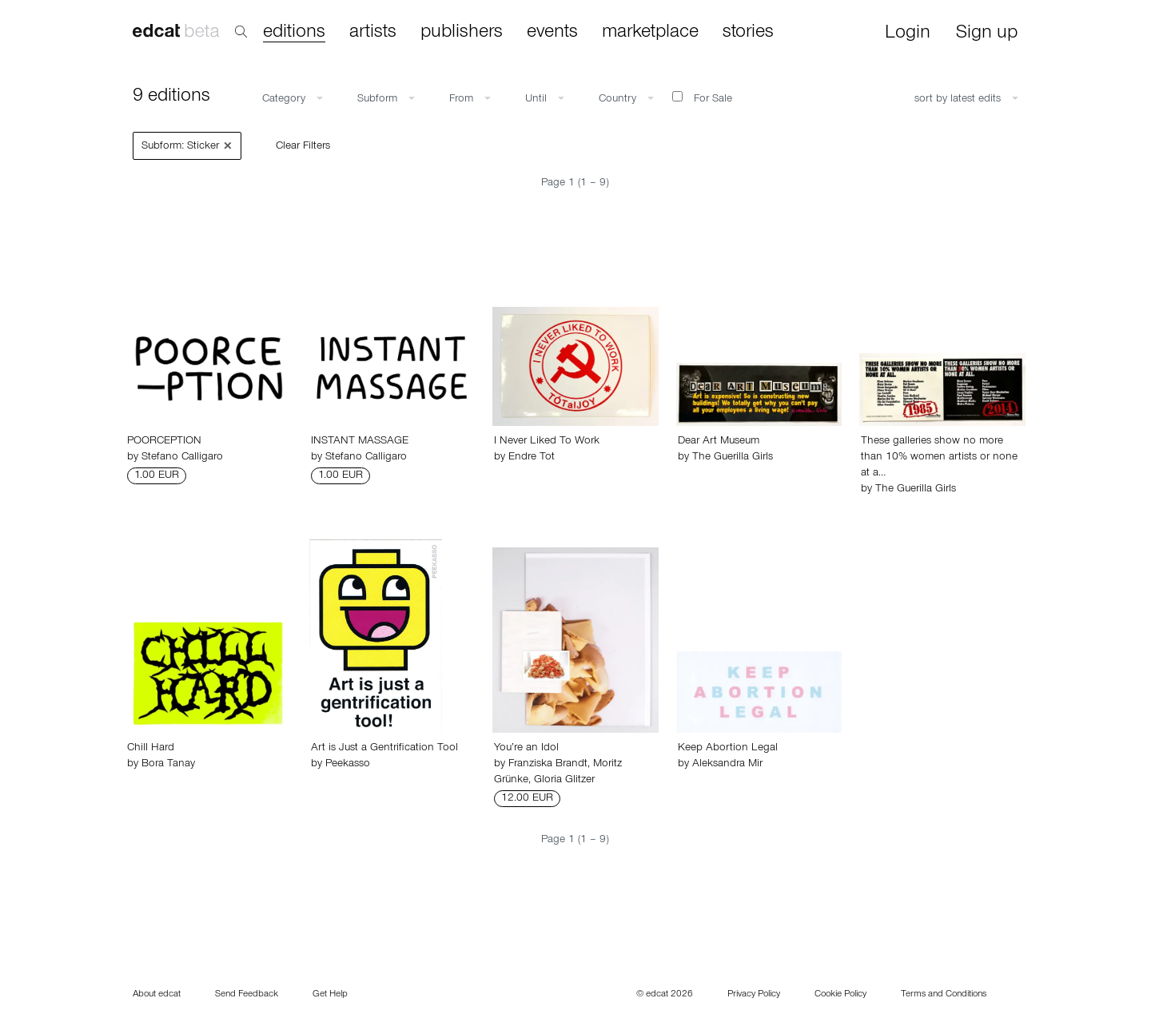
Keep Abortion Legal (728, 748)
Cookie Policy (840, 995)
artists (372, 33)
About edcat (157, 995)
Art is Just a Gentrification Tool (384, 748)
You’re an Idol (526, 748)
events (552, 33)
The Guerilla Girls (732, 457)
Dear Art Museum (718, 441)
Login (907, 34)
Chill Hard (150, 748)
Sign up (987, 34)
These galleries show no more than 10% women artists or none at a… (939, 457)
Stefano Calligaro (182, 457)
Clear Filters (303, 147)
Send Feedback (246, 995)
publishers (461, 33)
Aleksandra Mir (727, 764)
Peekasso (347, 764)
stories (748, 33)
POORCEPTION (164, 441)
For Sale (702, 98)
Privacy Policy (753, 995)
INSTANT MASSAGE (359, 441)
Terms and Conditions (943, 995)
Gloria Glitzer (564, 780)
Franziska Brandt (547, 764)
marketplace (650, 33)
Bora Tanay (168, 764)
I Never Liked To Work (546, 441)
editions (294, 33)
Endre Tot (531, 457)
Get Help (330, 995)
